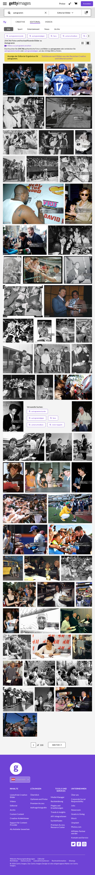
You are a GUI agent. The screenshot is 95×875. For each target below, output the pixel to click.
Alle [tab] (8, 29)
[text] (28, 13)
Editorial (13, 805)
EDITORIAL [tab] (35, 22)
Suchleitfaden (56, 821)
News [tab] (46, 29)
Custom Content (17, 814)
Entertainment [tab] (33, 29)
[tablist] (34, 22)
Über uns (75, 795)
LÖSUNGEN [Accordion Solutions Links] (35, 788)
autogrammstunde (15, 36)
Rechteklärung (57, 801)
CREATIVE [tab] (20, 22)
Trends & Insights (58, 812)
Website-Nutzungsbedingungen (22, 859)
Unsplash (75, 823)
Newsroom (76, 810)
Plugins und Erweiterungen (57, 806)
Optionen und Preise (39, 799)
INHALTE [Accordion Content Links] (14, 788)
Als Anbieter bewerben (20, 829)
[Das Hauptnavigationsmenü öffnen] (5, 3)
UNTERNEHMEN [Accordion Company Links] (78, 788)
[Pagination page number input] (32, 744)
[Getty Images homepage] (20, 3)
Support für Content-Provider (19, 824)
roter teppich (56, 425)
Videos (13, 801)
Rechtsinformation (60, 861)
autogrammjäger (37, 36)
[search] (10, 12)
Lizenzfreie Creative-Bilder (19, 796)
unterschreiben (70, 36)
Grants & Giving (78, 814)
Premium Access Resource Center (58, 826)
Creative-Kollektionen (19, 818)
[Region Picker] (20, 779)
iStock (74, 818)
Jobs (73, 805)
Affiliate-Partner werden (78, 832)
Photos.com (76, 827)
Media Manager (57, 797)
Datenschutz (26, 861)
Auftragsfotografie (38, 807)
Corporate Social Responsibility (78, 800)
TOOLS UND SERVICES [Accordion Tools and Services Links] (61, 789)
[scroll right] (89, 36)
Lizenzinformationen (42, 861)
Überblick (34, 795)
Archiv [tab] (57, 29)
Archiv (12, 810)
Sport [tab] (20, 29)
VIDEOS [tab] (48, 22)
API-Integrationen (58, 816)
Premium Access (37, 803)
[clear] (47, 12)
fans (54, 36)
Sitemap (73, 861)
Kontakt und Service (79, 838)
